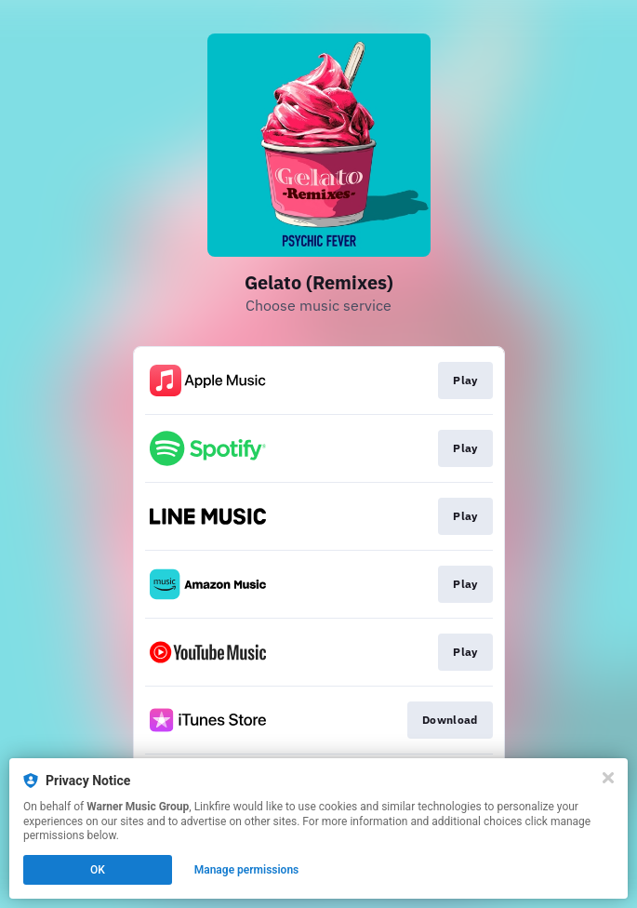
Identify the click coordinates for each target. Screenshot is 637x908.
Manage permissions (246, 869)
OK (97, 869)
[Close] (608, 778)
